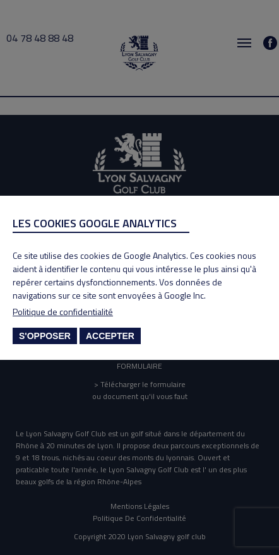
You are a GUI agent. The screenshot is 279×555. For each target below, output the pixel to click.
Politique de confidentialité (63, 311)
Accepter (110, 336)
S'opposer (45, 336)
